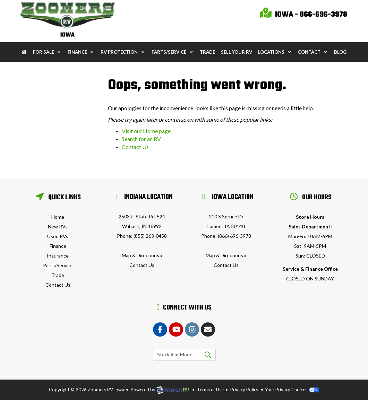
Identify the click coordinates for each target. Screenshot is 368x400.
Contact (313, 52)
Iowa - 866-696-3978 (303, 14)
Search (208, 354)
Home (57, 217)
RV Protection (123, 52)
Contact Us (135, 147)
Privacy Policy (244, 389)
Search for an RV (141, 139)
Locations (275, 52)
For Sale (47, 52)
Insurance (58, 256)
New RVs (58, 226)
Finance (81, 52)
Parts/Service (173, 52)
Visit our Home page (146, 131)
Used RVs (57, 236)
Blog (340, 52)
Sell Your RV (236, 52)
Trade (207, 52)
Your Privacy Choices (292, 389)
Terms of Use (210, 389)
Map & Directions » (142, 255)
